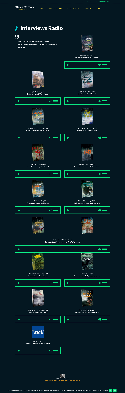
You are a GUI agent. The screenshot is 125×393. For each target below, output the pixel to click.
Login (89, 1)
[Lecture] (70, 65)
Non (115, 390)
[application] (87, 65)
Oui (110, 390)
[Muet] (94, 65)
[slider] (82, 65)
